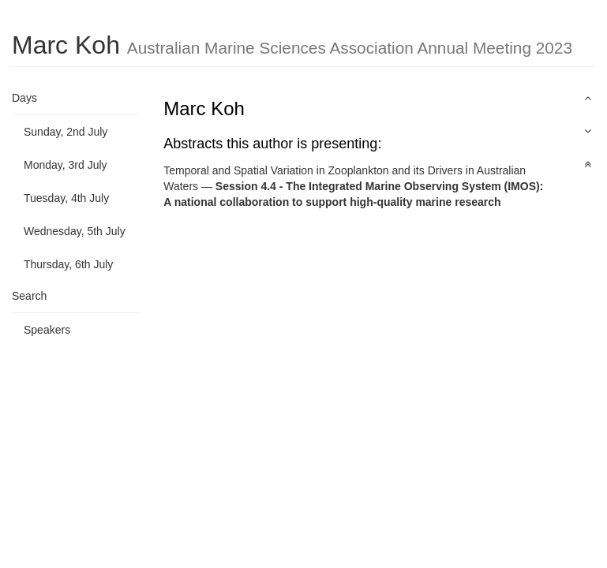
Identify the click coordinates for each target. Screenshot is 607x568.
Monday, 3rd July (65, 165)
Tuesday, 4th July (66, 198)
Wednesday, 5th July (75, 231)
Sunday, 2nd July (65, 131)
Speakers (47, 329)
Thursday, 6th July (68, 264)
